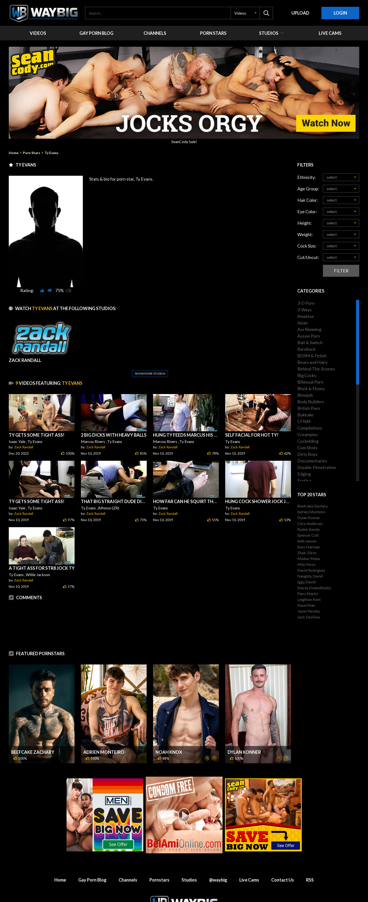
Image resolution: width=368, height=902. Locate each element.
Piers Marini (307, 593)
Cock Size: (307, 246)
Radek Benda (308, 529)
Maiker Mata (308, 558)
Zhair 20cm (306, 552)
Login (340, 13)
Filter (341, 270)
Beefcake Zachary (32, 752)
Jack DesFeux (308, 617)
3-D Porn (306, 303)
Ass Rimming (309, 329)
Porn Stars (31, 153)
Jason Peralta (308, 611)
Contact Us (282, 880)
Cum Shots (307, 447)
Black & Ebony (311, 388)
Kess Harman (308, 546)
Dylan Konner (244, 752)
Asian (302, 322)
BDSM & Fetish (312, 355)
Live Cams (249, 880)
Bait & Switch (310, 342)
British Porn (308, 408)
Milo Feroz (306, 564)
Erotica (304, 480)
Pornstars (159, 880)
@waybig (218, 880)
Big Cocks (306, 375)
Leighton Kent (309, 599)
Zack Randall (23, 447)
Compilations (309, 428)
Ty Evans (51, 153)
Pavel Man (306, 605)
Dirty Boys (307, 454)
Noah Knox (168, 752)
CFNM (303, 421)
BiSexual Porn (310, 382)
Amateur (305, 316)
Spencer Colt (308, 535)
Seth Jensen (307, 541)
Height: (304, 223)
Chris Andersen (310, 523)
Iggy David (306, 582)
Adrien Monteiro (103, 752)
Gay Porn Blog (92, 880)
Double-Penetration (316, 467)
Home (14, 153)
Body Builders (310, 401)
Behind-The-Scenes (316, 368)
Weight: (305, 234)
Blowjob (305, 395)
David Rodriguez (311, 570)
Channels (128, 880)
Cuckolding (308, 441)
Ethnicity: (306, 177)
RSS (310, 880)
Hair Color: (307, 200)
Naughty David (310, 576)
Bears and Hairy (312, 362)
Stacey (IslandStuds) (314, 587)
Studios (189, 880)
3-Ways (304, 309)
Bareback (306, 349)
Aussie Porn (308, 336)
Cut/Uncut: (308, 257)
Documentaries (312, 460)
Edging (304, 474)
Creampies (307, 434)
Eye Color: (307, 211)
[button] (245, 13)
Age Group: (308, 188)
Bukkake (305, 414)
